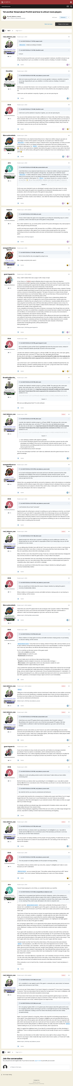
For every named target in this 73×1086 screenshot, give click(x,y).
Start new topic (49, 24)
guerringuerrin (9, 274)
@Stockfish (22, 45)
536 (9, 288)
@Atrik (35, 146)
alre (9, 163)
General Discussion (20, 18)
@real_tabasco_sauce (23, 643)
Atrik (9, 105)
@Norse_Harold (22, 871)
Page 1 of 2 (19, 30)
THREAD (28, 281)
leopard (37, 41)
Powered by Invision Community (36, 1083)
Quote (22, 64)
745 (9, 118)
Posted (22, 36)
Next (9, 30)
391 (9, 223)
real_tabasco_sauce (15, 16)
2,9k (9, 56)
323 (9, 153)
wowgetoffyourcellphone (9, 249)
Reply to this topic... (16, 1067)
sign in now (38, 1060)
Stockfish (38, 50)
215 (9, 89)
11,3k (9, 267)
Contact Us (36, 1080)
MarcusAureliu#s (9, 135)
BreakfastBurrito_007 (9, 378)
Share (55, 17)
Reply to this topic (63, 24)
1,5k (9, 397)
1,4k (9, 181)
